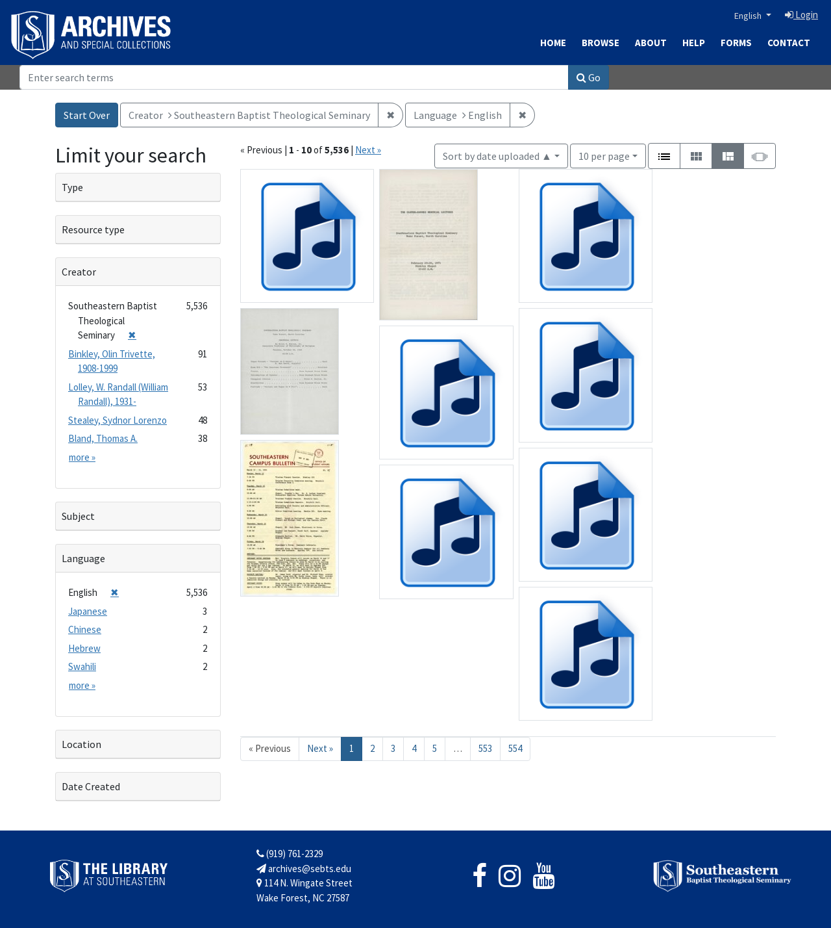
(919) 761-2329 (289, 853)
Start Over (87, 115)
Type (72, 187)
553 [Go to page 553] (485, 748)
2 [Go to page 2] (372, 748)
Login (801, 14)
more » (82, 457)
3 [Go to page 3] (393, 748)
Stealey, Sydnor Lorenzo (117, 420)
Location (81, 744)
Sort (497, 155)
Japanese (87, 611)
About (651, 42)
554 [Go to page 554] (515, 748)
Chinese (84, 629)
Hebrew (84, 648)
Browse (600, 42)
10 (604, 155)
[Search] (294, 77)
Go (589, 77)
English (748, 15)
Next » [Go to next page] (320, 748)
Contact (788, 42)
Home (553, 42)
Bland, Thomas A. (103, 438)
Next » (368, 150)
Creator (79, 271)
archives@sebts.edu (303, 868)
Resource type (93, 229)
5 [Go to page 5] (434, 748)
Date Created (91, 786)
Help (693, 42)
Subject (78, 515)
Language (83, 558)
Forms (736, 42)
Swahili (82, 666)
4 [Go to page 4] (414, 748)
